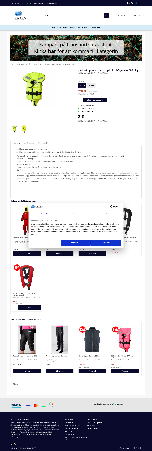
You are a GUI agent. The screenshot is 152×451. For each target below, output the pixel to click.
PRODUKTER (57, 27)
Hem (11, 64)
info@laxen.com (124, 448)
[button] (95, 93)
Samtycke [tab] (44, 214)
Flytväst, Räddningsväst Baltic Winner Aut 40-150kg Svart (124, 238)
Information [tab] (76, 214)
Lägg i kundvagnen (95, 100)
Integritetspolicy (70, 434)
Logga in (120, 15)
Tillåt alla (106, 242)
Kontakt (85, 27)
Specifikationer (29, 143)
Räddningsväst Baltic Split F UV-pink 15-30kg (123, 356)
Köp (29, 307)
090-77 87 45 (137, 448)
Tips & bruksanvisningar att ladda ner (76, 438)
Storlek (81, 81)
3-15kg (82, 85)
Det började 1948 (92, 428)
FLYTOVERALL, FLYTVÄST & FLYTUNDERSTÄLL (30, 64)
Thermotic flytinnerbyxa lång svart (56, 356)
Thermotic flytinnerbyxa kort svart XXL (25, 356)
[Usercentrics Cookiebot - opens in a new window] (112, 206)
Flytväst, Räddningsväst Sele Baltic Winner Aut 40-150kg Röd (26, 294)
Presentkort (95, 27)
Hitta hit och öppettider (94, 423)
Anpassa (75, 242)
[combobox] (138, 3)
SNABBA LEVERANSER (85, 111)
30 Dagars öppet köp (37, 3)
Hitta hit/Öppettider (71, 428)
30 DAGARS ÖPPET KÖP (86, 108)
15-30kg (91, 85)
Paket (65, 27)
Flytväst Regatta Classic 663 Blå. (89, 356)
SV (138, 3)
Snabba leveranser (52, 3)
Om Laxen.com (75, 27)
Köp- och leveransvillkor (73, 425)
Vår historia (68, 431)
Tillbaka (14, 384)
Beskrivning (16, 143)
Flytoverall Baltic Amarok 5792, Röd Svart (26, 237)
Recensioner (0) (43, 143)
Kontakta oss (69, 423)
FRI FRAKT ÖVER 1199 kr (86, 106)
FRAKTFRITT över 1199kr (19, 3)
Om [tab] (107, 214)
